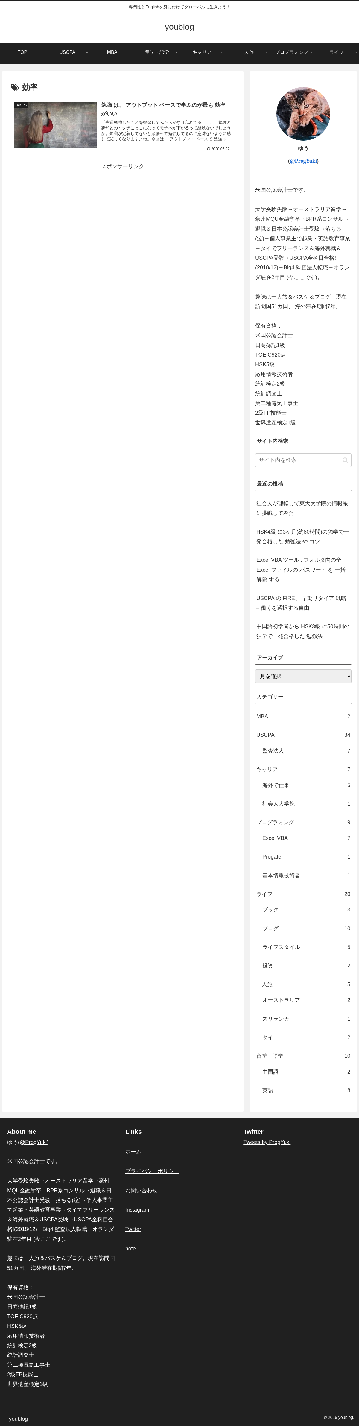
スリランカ (306, 1019)
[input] (303, 460)
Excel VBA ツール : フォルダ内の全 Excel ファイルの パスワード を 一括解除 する (301, 569)
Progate (306, 857)
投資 (306, 965)
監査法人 (306, 751)
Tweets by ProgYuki (266, 1142)
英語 (306, 1090)
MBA (303, 716)
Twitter (133, 1229)
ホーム (133, 1152)
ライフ (303, 894)
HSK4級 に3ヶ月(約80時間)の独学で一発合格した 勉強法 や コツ (302, 536)
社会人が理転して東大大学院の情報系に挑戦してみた (302, 508)
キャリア (303, 769)
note (130, 1249)
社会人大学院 (306, 804)
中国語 (306, 1072)
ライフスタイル (306, 947)
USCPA (303, 735)
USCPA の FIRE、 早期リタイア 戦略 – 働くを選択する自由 (301, 603)
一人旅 (303, 984)
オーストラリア (306, 1000)
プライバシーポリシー (152, 1171)
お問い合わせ (141, 1191)
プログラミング (303, 822)
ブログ (306, 928)
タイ (306, 1037)
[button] (345, 460)
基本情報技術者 (306, 875)
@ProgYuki (303, 161)
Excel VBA (306, 838)
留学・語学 (303, 1056)
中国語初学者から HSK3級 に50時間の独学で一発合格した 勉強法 (302, 631)
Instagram (137, 1210)
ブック (306, 909)
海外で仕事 (306, 785)
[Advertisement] (123, 213)
